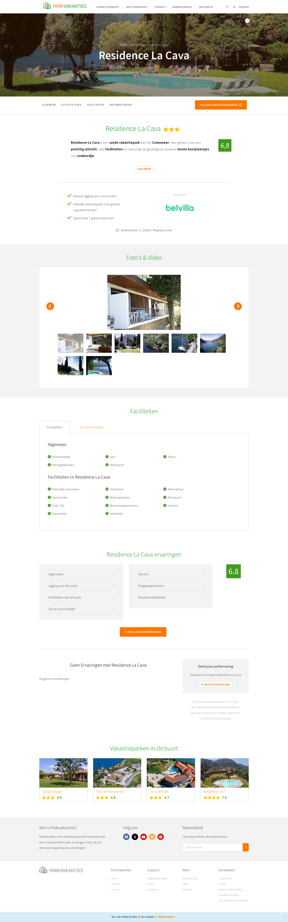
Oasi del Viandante (110, 791)
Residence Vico (215, 791)
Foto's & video (71, 104)
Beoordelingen (121, 104)
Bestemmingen (138, 7)
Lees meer (144, 169)
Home (114, 878)
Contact (115, 889)
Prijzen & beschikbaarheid (221, 105)
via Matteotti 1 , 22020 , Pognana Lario (144, 230)
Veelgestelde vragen (157, 878)
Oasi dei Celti (159, 791)
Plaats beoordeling (215, 684)
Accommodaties (91, 427)
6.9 (59, 797)
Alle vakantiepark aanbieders (233, 900)
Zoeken (241, 7)
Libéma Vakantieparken (230, 889)
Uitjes (185, 884)
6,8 (225, 145)
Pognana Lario (158, 44)
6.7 (167, 797)
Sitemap (187, 889)
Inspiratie (206, 7)
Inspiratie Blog (190, 878)
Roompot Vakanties (228, 895)
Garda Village (52, 791)
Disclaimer (152, 889)
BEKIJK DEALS (167, 917)
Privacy (150, 884)
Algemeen (49, 104)
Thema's (161, 7)
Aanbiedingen (182, 7)
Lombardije (137, 44)
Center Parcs (224, 878)
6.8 (113, 797)
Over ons (115, 884)
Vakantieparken (107, 7)
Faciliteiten (95, 104)
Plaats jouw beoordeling (143, 632)
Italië (123, 44)
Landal (221, 884)
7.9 (224, 797)
